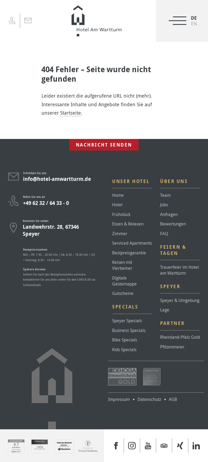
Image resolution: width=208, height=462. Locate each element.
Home (118, 195)
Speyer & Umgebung (179, 300)
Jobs (164, 205)
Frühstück (121, 214)
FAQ (164, 234)
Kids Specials (124, 350)
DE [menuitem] (194, 18)
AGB (173, 399)
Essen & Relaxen (128, 224)
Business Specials (128, 330)
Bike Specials (124, 340)
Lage (164, 310)
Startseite (70, 112)
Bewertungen (173, 224)
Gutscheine (123, 293)
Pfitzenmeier (172, 347)
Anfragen (169, 214)
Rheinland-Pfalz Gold (180, 337)
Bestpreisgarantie (129, 253)
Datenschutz (149, 399)
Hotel (117, 205)
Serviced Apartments (132, 243)
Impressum (119, 399)
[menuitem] (194, 23)
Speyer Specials (127, 321)
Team (165, 195)
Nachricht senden (104, 145)
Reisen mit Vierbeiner (122, 265)
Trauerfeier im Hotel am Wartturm (179, 270)
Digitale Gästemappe (124, 281)
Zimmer (119, 234)
